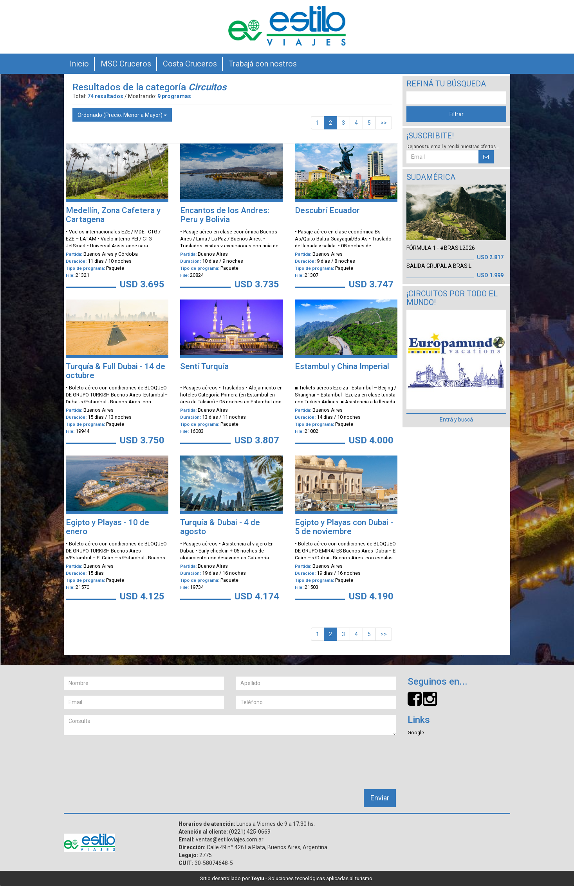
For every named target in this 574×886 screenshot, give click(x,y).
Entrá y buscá (456, 419)
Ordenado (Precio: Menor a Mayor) (122, 115)
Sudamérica (430, 177)
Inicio (79, 63)
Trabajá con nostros (263, 63)
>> (384, 123)
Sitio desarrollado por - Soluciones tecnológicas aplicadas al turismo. (287, 878)
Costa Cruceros (190, 63)
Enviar (379, 798)
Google (416, 732)
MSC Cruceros (126, 63)
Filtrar (456, 114)
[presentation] (123, 756)
